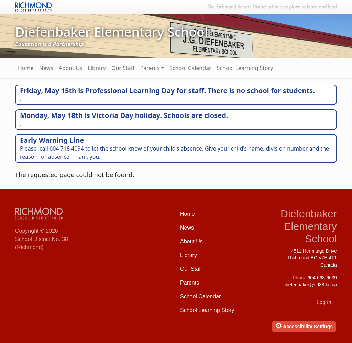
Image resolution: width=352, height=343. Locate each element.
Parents (150, 68)
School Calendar (190, 68)
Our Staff (123, 68)
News (46, 68)
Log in (323, 302)
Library (97, 68)
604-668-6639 (322, 277)
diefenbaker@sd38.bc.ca (311, 284)
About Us (70, 68)
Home (26, 68)
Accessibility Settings (304, 326)
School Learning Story (245, 68)
